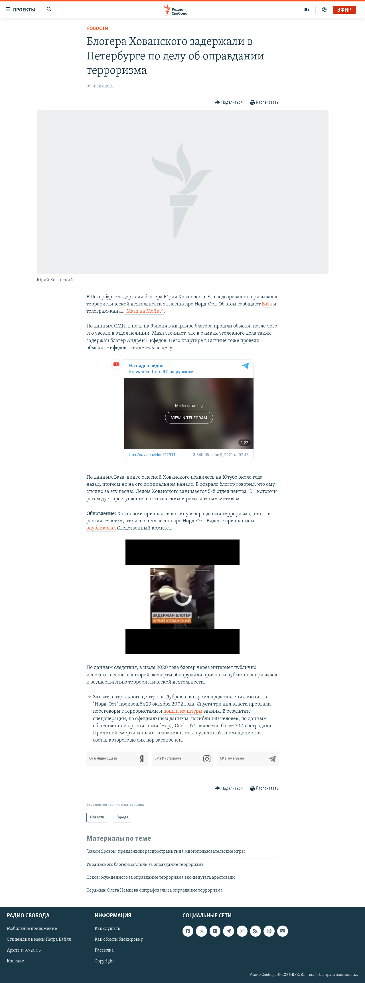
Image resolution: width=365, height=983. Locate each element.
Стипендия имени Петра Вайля (39, 939)
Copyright (104, 961)
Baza (267, 304)
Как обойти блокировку (119, 939)
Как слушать (107, 928)
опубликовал (101, 528)
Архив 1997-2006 (24, 950)
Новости (97, 28)
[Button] (229, 103)
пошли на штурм (182, 711)
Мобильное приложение (32, 928)
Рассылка (104, 950)
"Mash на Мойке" (144, 311)
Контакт (15, 961)
